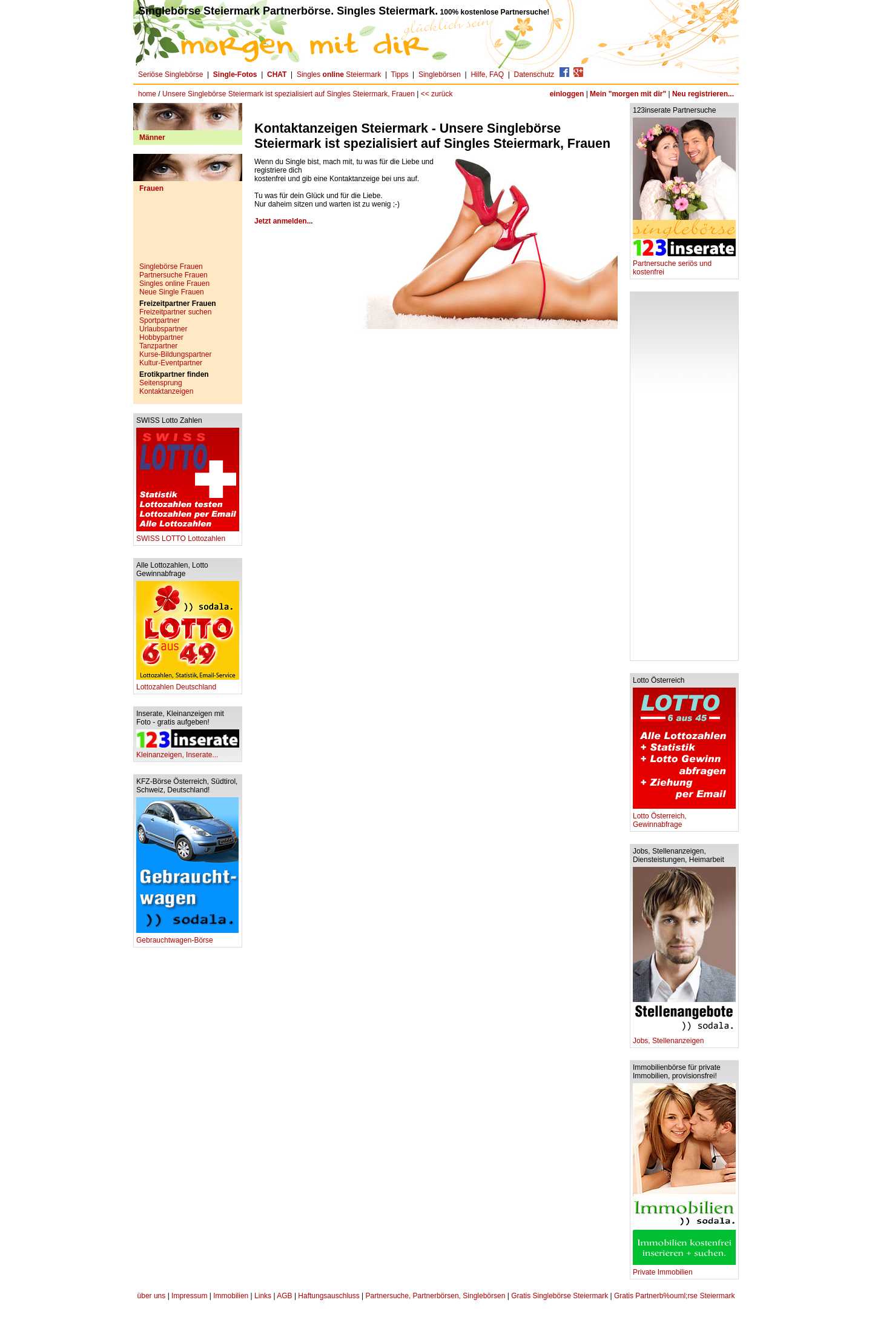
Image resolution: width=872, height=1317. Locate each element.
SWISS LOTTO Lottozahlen (187, 535)
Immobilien (230, 1296)
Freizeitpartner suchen (175, 312)
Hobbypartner (161, 337)
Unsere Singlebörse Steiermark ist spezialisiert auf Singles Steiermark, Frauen (288, 94)
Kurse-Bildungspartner (175, 354)
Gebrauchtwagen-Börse (187, 936)
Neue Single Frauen (171, 292)
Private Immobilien (684, 1268)
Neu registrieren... (703, 94)
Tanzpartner (158, 346)
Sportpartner (159, 320)
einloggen (567, 94)
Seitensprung (160, 383)
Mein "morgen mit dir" (628, 94)
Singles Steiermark (339, 74)
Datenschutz (534, 74)
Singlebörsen (439, 74)
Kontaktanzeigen (166, 391)
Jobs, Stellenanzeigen (684, 1037)
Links (262, 1296)
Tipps (400, 74)
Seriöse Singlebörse (170, 74)
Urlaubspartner (163, 329)
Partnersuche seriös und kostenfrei (684, 264)
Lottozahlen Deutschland (187, 683)
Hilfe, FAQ (487, 74)
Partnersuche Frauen (173, 275)
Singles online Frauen (174, 283)
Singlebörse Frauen (171, 266)
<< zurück (437, 94)
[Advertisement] (187, 232)
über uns (151, 1296)
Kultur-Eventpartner (170, 363)
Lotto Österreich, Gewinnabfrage (684, 817)
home (147, 94)
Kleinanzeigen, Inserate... (187, 751)
